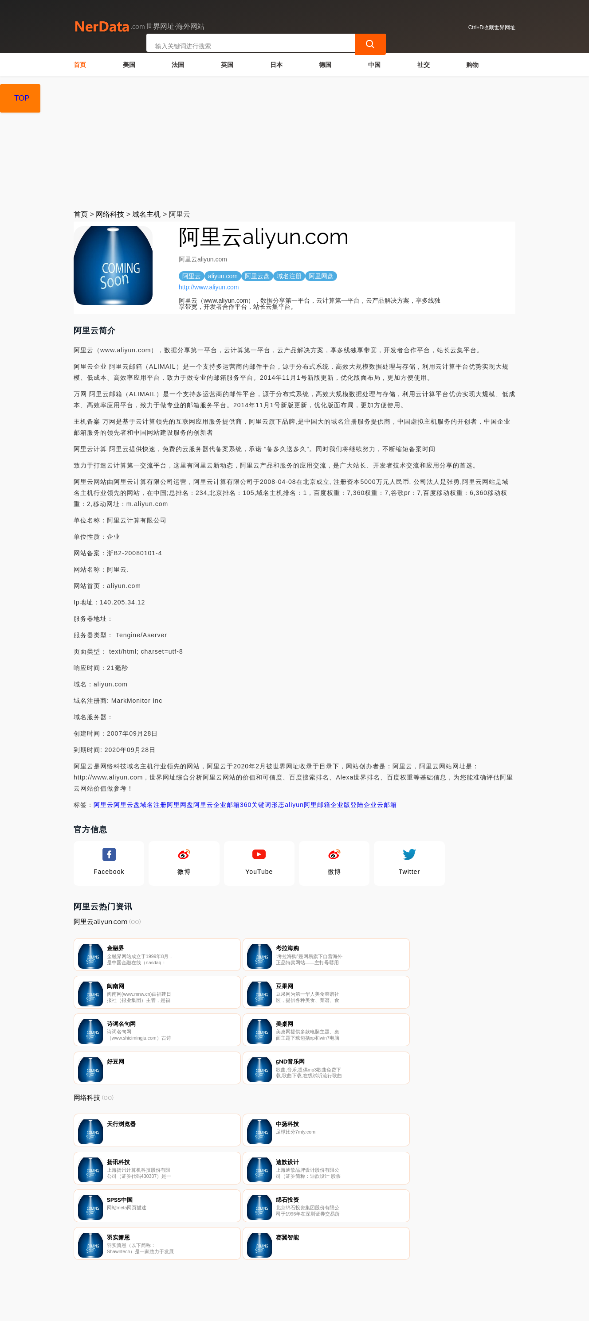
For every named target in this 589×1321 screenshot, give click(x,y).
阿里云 (104, 804)
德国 (325, 65)
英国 (227, 65)
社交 (423, 65)
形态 (278, 804)
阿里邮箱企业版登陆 (334, 804)
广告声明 (269, 1274)
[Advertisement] (294, 143)
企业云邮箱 (380, 804)
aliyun (294, 804)
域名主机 (146, 214)
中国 (374, 65)
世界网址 (231, 1308)
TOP (22, 98)
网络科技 (110, 214)
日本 (276, 65)
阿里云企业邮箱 (216, 804)
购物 (472, 65)
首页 (80, 65)
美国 (129, 65)
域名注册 (153, 804)
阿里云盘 (127, 804)
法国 (178, 65)
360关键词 (255, 804)
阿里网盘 (180, 804)
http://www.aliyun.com (209, 287)
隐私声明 (224, 1274)
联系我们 (180, 1274)
